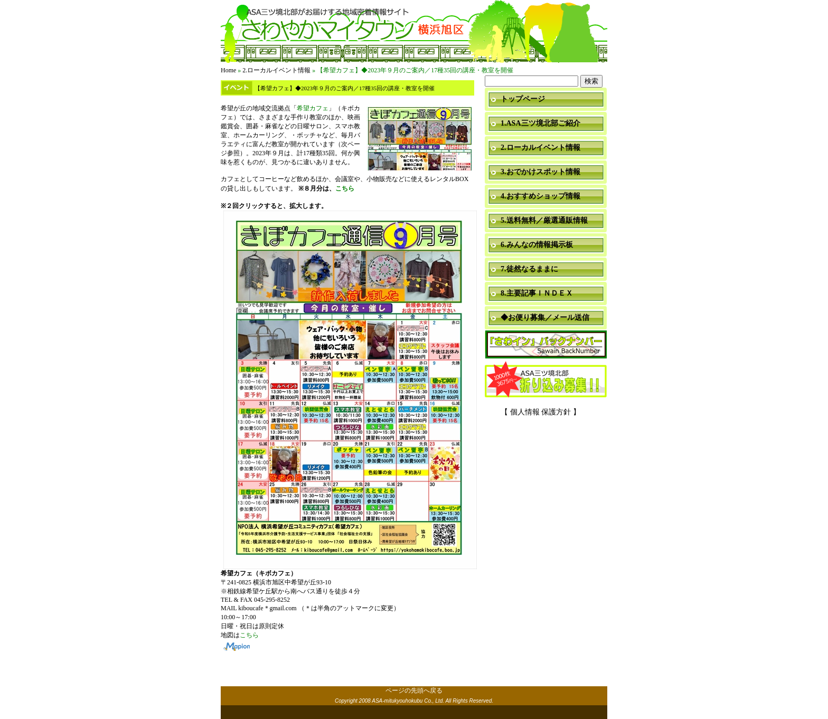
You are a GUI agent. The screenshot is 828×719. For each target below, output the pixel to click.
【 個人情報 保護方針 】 (540, 412)
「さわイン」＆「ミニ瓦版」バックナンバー (546, 345)
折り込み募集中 (546, 380)
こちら (344, 188)
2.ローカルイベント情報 (276, 70)
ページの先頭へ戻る (414, 690)
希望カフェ (312, 108)
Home (228, 70)
